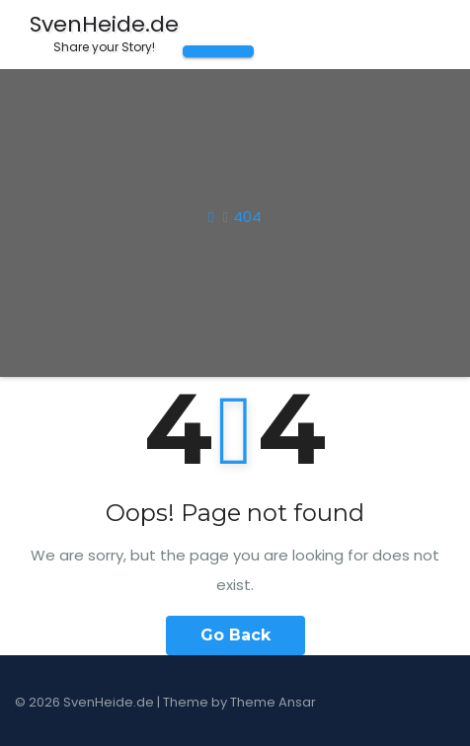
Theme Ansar (273, 702)
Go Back (235, 635)
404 (247, 216)
